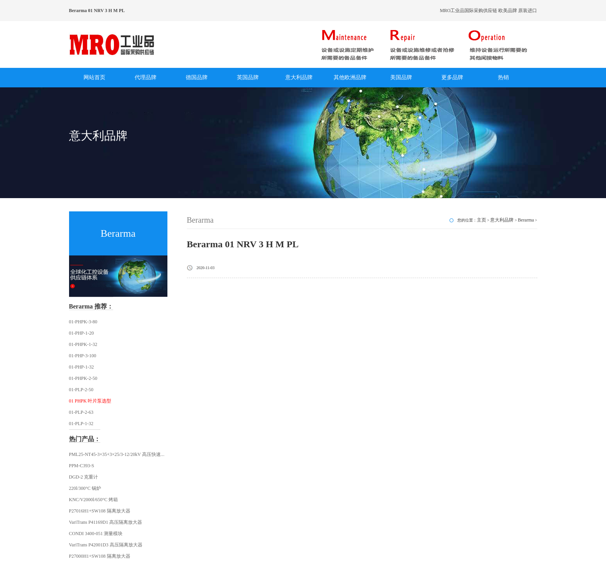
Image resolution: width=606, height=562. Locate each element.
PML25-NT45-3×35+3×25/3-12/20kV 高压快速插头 (119, 454)
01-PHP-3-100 (82, 355)
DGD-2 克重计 (83, 477)
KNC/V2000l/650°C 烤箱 (93, 499)
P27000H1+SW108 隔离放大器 (99, 556)
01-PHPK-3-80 (83, 321)
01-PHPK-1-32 (83, 344)
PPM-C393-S (81, 465)
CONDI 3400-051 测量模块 (96, 533)
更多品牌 (452, 77)
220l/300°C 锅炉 (85, 488)
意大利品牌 (299, 77)
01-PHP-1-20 (81, 333)
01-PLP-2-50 (81, 389)
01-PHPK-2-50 (83, 378)
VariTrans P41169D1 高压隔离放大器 (105, 522)
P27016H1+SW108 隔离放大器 (99, 511)
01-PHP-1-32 (81, 367)
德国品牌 (197, 77)
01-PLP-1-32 (81, 423)
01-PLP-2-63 (81, 412)
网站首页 (94, 77)
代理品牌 (145, 77)
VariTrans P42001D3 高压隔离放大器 (105, 545)
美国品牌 (401, 77)
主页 (481, 220)
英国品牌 (248, 77)
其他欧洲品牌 (350, 77)
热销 (503, 77)
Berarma (526, 220)
